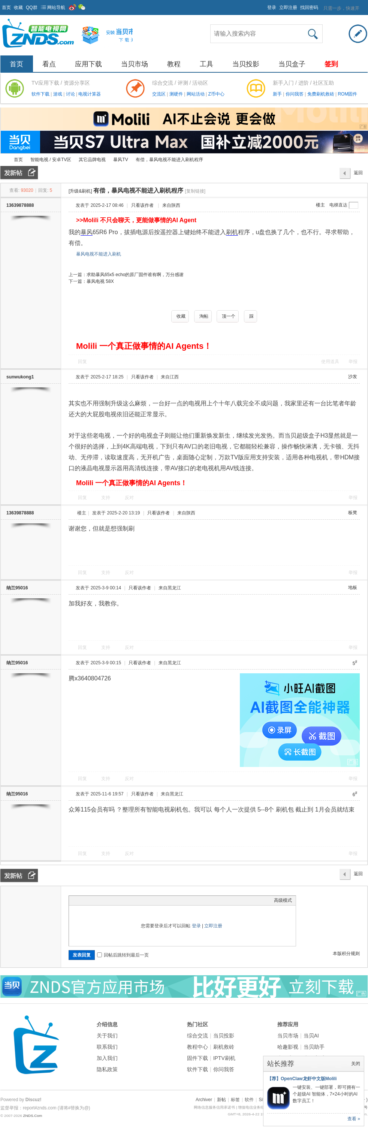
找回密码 (309, 7)
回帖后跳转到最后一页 (123, 955)
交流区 (159, 94)
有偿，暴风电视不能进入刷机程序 (169, 159)
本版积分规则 (346, 953)
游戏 (58, 94)
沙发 (352, 376)
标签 (235, 1099)
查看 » (353, 1118)
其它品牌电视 (92, 159)
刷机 (232, 232)
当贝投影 (245, 64)
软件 (249, 1099)
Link (101, 900)
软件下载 (41, 94)
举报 (353, 361)
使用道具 (330, 361)
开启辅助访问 (264, 5)
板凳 (352, 512)
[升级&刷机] (80, 191)
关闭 (355, 1063)
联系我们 (107, 1047)
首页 (6, 7)
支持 (106, 497)
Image (91, 900)
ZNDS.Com (32, 1116)
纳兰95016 (17, 587)
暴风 (87, 232)
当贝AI (311, 1036)
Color (82, 900)
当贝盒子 (291, 64)
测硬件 (176, 94)
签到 (331, 64)
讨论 (71, 94)
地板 (352, 587)
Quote (110, 900)
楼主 (320, 205)
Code (119, 900)
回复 (82, 361)
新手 (278, 94)
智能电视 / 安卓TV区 (50, 159)
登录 (271, 7)
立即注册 (288, 7)
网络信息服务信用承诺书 (214, 1107)
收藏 (18, 7)
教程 (174, 64)
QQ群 (31, 7)
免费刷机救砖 (321, 94)
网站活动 (196, 94)
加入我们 (107, 1058)
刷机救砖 (223, 1047)
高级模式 (283, 900)
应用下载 (88, 64)
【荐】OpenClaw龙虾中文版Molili (302, 1078)
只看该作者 (142, 205)
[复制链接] (195, 191)
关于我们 (107, 1036)
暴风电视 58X (100, 281)
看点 (49, 64)
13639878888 (20, 205)
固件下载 (197, 1058)
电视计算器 (89, 94)
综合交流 (197, 1036)
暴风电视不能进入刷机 (98, 254)
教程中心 (197, 1047)
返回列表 (358, 174)
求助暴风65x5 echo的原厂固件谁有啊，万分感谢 (135, 274)
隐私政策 (107, 1069)
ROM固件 (347, 94)
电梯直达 (338, 205)
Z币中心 (216, 94)
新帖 (221, 1099)
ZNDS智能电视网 (3, 159)
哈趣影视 (287, 1047)
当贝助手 (314, 1047)
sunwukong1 (20, 377)
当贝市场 (134, 64)
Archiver (204, 1099)
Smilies (129, 900)
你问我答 (295, 94)
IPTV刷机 (224, 1058)
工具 (206, 64)
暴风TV (120, 159)
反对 (129, 497)
